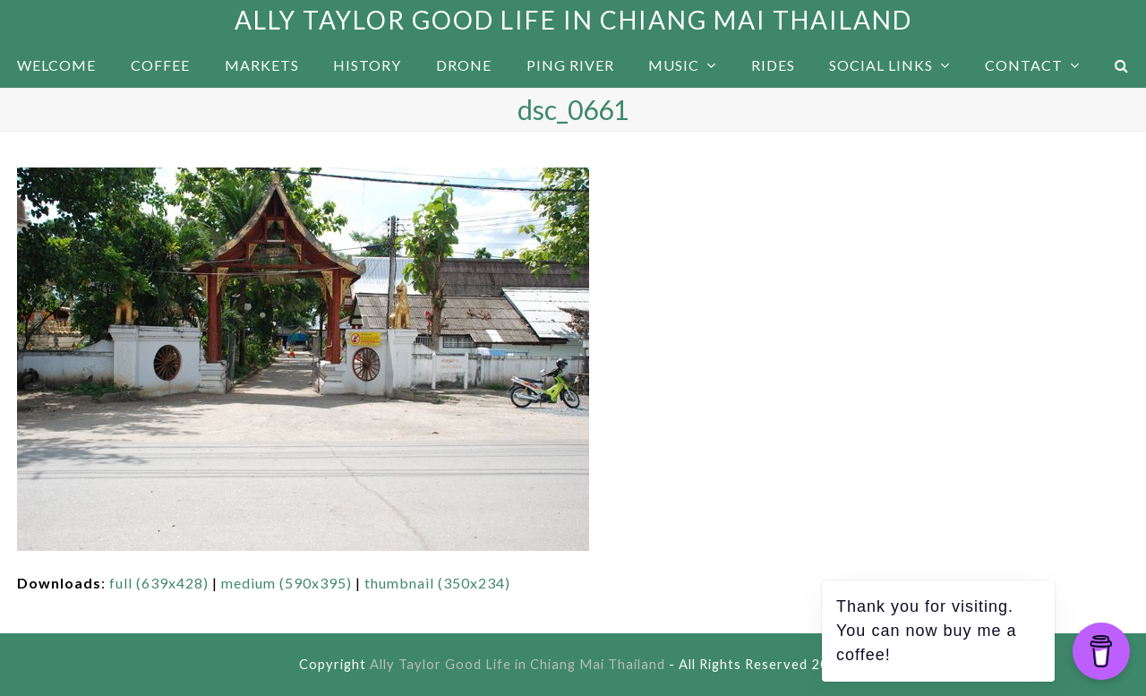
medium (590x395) (286, 582)
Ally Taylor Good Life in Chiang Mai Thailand (573, 19)
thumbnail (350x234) (437, 582)
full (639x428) (159, 582)
